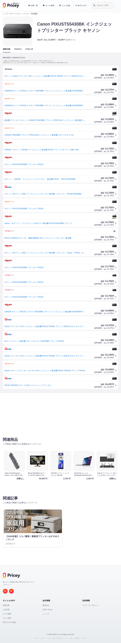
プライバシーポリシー (90, 605)
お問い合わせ (47, 609)
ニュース (46, 614)
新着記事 (6, 605)
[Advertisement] (60, 413)
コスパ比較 (7, 618)
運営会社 (46, 605)
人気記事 (6, 609)
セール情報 (7, 614)
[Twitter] (11, 591)
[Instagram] (5, 591)
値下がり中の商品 (9, 622)
